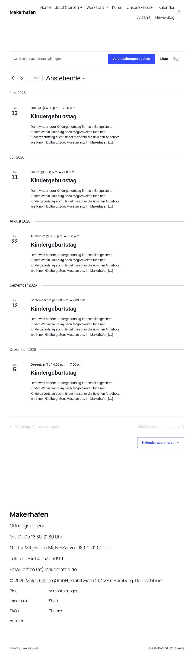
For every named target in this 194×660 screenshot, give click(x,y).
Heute (35, 78)
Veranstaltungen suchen (131, 59)
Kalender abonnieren (158, 442)
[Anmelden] (179, 12)
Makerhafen (23, 12)
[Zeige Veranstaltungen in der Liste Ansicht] (164, 59)
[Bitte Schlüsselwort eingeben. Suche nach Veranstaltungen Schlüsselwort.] (59, 59)
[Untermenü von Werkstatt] (106, 7)
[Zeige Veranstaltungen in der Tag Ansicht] (175, 59)
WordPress (176, 648)
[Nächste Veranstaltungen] (21, 78)
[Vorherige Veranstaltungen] (12, 78)
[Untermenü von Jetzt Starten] (81, 7)
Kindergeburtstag (53, 116)
